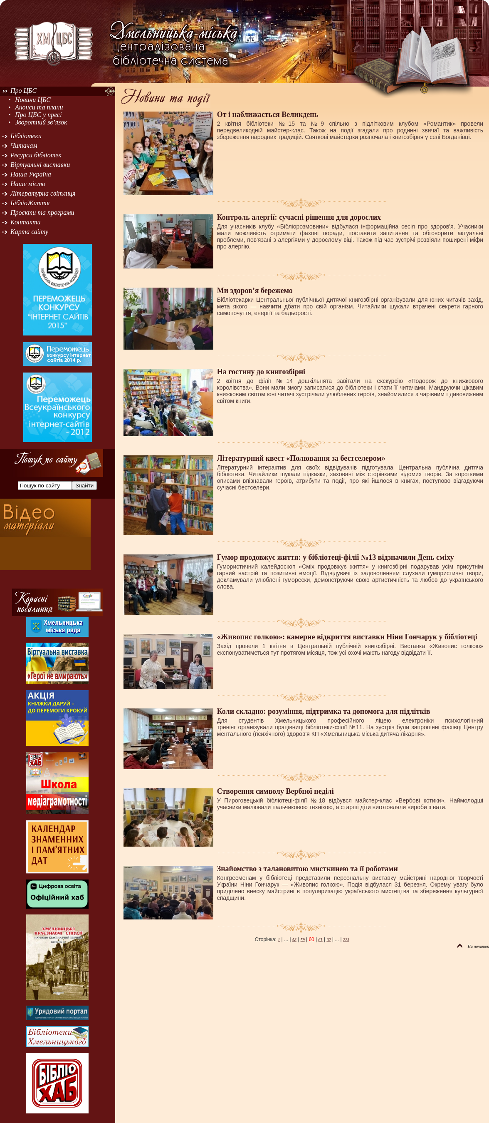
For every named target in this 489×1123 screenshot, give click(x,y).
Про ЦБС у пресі (38, 114)
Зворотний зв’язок (41, 122)
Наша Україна (30, 174)
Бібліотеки (26, 135)
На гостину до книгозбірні (261, 372)
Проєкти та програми (42, 212)
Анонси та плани (39, 107)
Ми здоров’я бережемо (255, 290)
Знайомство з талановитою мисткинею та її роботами (307, 869)
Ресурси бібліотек (36, 155)
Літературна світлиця (42, 193)
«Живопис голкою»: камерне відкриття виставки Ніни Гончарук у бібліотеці (347, 637)
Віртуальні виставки (40, 164)
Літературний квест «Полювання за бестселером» (301, 458)
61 (321, 939)
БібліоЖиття (29, 202)
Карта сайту (29, 231)
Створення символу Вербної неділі (275, 791)
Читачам (23, 145)
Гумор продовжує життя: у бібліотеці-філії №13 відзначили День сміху (335, 557)
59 (303, 939)
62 (328, 939)
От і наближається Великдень (267, 114)
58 (294, 939)
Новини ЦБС (33, 99)
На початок (473, 946)
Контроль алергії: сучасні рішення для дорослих (299, 217)
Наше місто (27, 183)
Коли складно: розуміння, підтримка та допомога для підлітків (323, 711)
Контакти (25, 222)
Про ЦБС (23, 90)
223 (346, 939)
